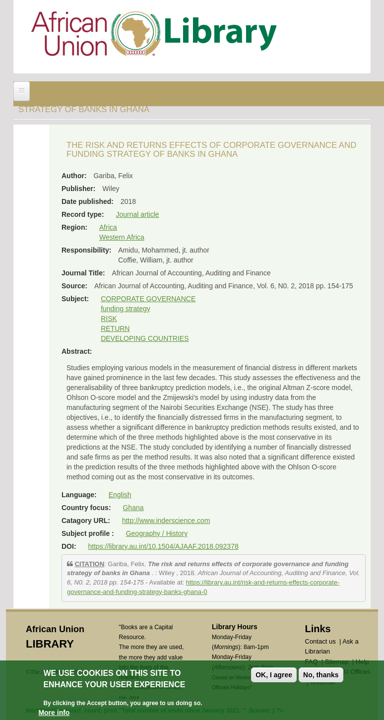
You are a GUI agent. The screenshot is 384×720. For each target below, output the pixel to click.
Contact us (320, 641)
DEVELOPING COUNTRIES (145, 338)
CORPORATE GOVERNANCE (148, 299)
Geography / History (157, 533)
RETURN (115, 328)
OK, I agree (274, 675)
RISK (109, 319)
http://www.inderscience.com (166, 520)
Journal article (137, 214)
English (120, 495)
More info (53, 713)
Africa (108, 227)
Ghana (133, 508)
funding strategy (125, 309)
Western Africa (121, 237)
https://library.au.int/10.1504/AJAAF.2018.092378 (163, 546)
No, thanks (321, 675)
